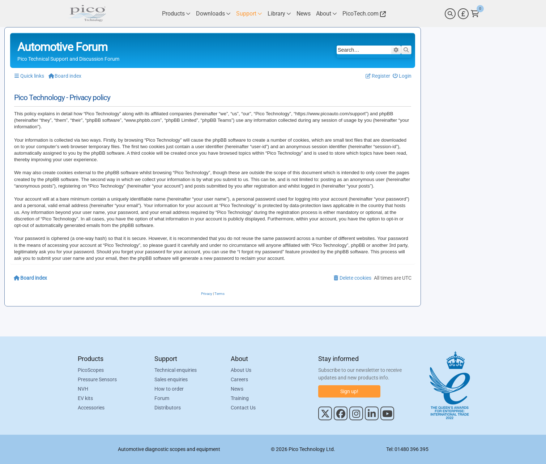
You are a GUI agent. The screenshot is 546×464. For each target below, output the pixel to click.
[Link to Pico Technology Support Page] (249, 13)
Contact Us (243, 408)
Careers (239, 379)
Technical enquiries (175, 370)
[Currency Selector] (463, 13)
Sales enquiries (171, 379)
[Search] (450, 13)
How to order (169, 389)
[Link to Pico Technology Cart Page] (475, 13)
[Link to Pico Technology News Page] (304, 13)
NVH (83, 389)
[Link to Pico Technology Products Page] (176, 13)
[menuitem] (402, 76)
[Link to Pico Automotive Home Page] (87, 13)
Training (240, 398)
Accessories (91, 408)
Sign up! (349, 391)
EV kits (85, 398)
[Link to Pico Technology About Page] (326, 13)
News (237, 389)
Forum (161, 398)
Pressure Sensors (97, 379)
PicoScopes (91, 370)
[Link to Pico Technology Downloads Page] (213, 13)
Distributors (167, 408)
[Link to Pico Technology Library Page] (279, 13)
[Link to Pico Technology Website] (363, 13)
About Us (241, 370)
